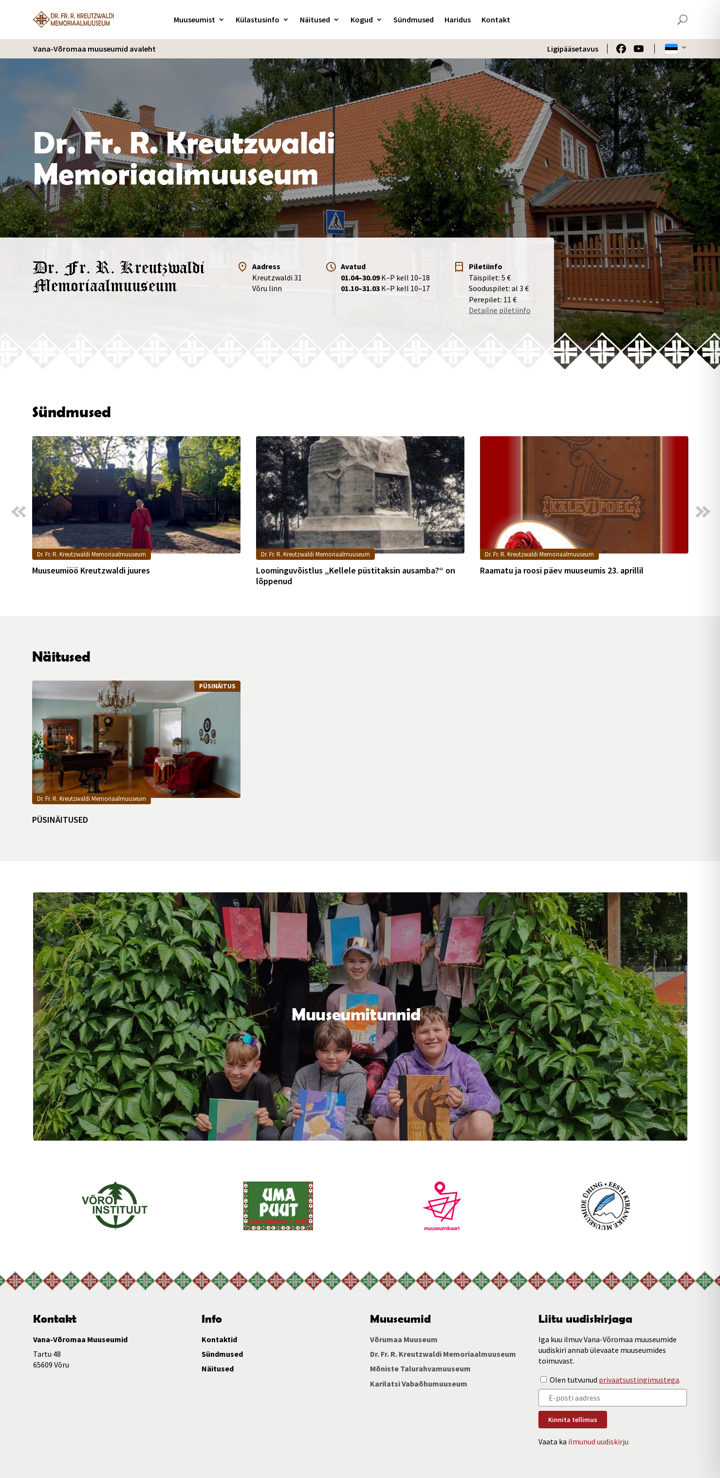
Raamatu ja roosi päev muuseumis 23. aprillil (562, 570)
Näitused (315, 19)
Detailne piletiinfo (500, 310)
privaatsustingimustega (639, 1380)
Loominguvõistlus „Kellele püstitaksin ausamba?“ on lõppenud (355, 575)
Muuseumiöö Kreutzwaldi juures (91, 570)
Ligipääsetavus (572, 49)
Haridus (457, 19)
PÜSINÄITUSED (60, 819)
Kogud (362, 19)
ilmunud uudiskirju (598, 1441)
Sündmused (413, 19)
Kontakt (495, 19)
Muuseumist (194, 19)
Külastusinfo (257, 19)
